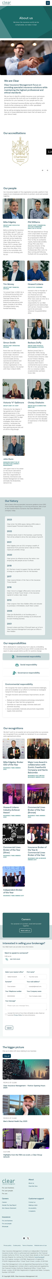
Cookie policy (17, 1245)
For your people (6, 1223)
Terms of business (27, 1245)
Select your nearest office (14, 972)
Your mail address (33, 981)
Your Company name (34, 991)
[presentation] (18, 1021)
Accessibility (32, 1208)
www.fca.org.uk (39, 1257)
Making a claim (33, 1205)
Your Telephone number (13, 991)
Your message (10, 1001)
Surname (8, 981)
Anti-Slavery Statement (9, 1208)
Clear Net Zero (33, 1186)
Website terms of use (40, 1245)
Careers (4, 1202)
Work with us (25, 930)
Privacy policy (7, 1245)
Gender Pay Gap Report (9, 1205)
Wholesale (5, 1226)
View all (6, 1056)
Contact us (32, 1202)
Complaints (32, 1211)
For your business (7, 1220)
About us (31, 1183)
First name (31, 972)
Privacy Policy (18, 1015)
